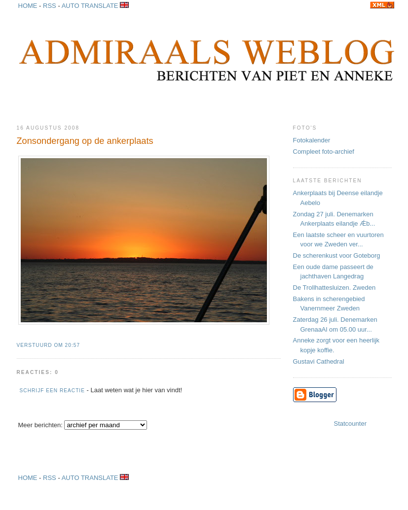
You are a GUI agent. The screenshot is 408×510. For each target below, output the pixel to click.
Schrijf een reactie (52, 390)
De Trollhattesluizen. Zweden (334, 287)
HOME (27, 477)
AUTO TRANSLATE (95, 477)
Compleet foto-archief (323, 151)
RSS (49, 477)
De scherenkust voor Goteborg (336, 255)
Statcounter (350, 423)
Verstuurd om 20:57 (48, 345)
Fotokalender (312, 140)
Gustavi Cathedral (318, 361)
